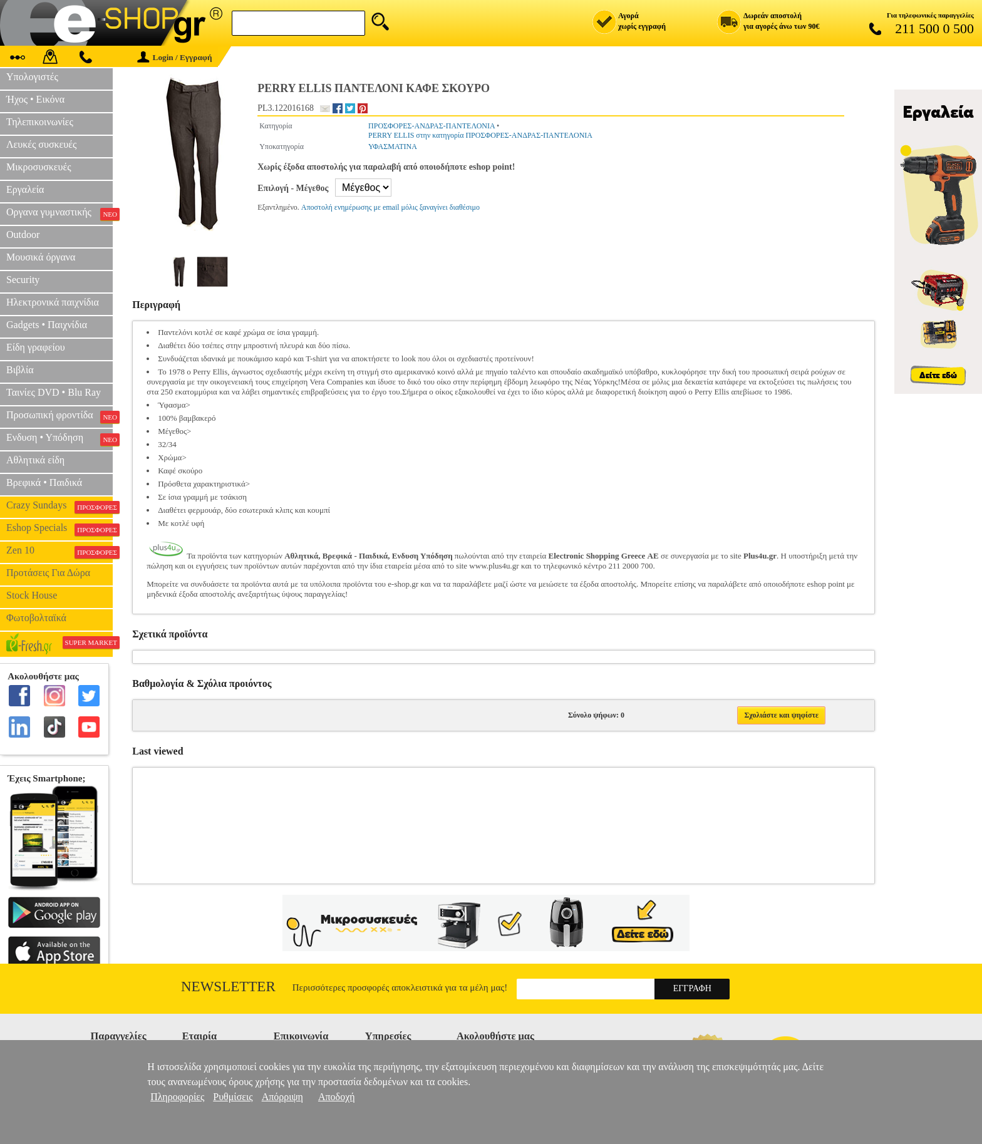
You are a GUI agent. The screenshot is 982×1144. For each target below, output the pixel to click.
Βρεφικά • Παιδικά (44, 482)
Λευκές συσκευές (41, 144)
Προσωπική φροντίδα (59, 416)
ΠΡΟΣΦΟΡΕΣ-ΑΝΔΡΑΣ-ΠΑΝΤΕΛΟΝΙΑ (431, 125)
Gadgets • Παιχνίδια (46, 324)
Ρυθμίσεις (232, 1096)
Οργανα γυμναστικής (59, 213)
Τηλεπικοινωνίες (39, 121)
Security (22, 279)
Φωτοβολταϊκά (36, 617)
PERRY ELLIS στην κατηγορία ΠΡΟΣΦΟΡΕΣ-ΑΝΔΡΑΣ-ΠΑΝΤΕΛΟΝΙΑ (480, 135)
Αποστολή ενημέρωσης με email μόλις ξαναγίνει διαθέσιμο (390, 207)
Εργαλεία (25, 189)
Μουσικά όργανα (40, 257)
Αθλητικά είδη (35, 460)
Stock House (31, 595)
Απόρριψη (282, 1096)
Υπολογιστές (32, 76)
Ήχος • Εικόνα (35, 99)
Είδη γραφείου (35, 347)
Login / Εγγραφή (174, 57)
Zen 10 (59, 552)
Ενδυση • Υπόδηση (59, 439)
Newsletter (228, 986)
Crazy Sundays (59, 506)
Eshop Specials (59, 529)
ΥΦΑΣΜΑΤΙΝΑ (392, 146)
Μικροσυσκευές (38, 167)
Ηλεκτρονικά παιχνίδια (52, 302)
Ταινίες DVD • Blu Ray (53, 392)
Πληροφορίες (177, 1096)
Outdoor (22, 234)
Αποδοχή (336, 1096)
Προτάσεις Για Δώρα (48, 572)
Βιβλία (20, 369)
